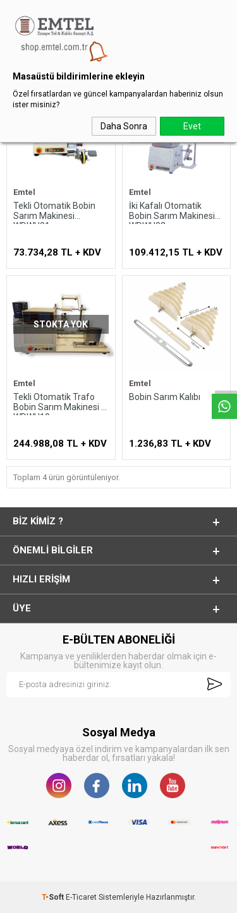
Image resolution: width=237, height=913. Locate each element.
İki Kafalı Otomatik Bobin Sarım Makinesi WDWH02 (172, 212)
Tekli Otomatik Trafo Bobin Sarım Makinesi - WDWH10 (58, 403)
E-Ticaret (81, 897)
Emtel (24, 192)
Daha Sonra (123, 126)
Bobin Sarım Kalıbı (164, 397)
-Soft (54, 897)
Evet (192, 126)
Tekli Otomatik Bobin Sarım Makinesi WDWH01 (54, 212)
